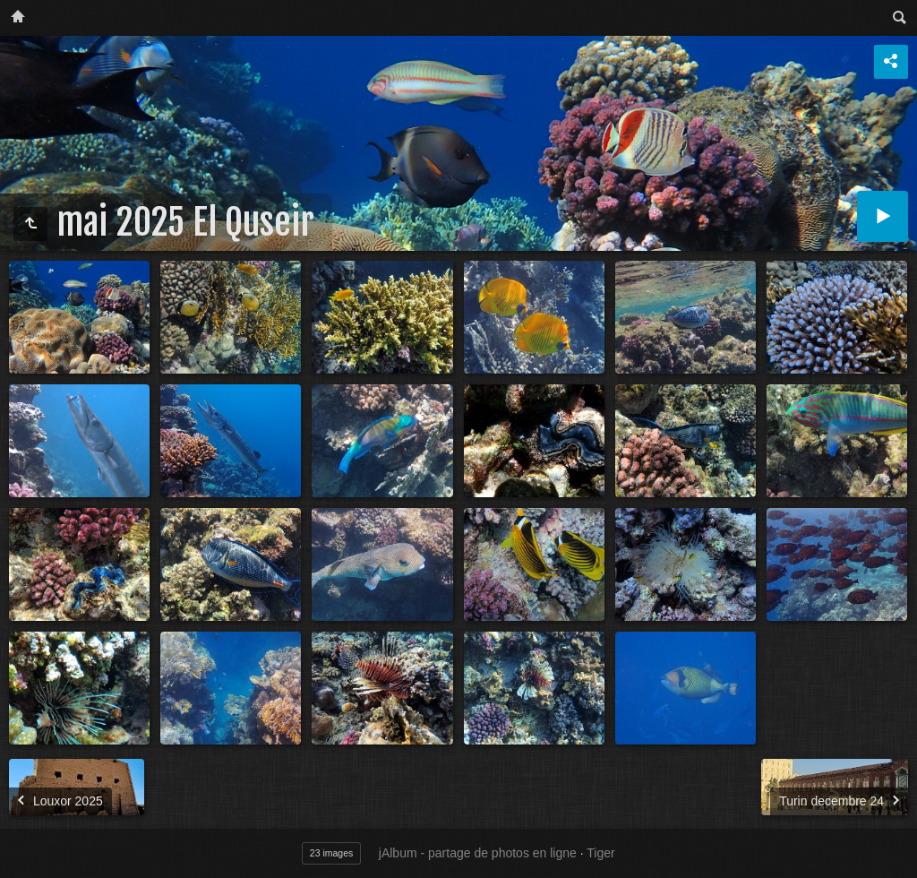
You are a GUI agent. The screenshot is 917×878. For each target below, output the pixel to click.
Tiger (600, 853)
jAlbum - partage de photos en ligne (478, 853)
